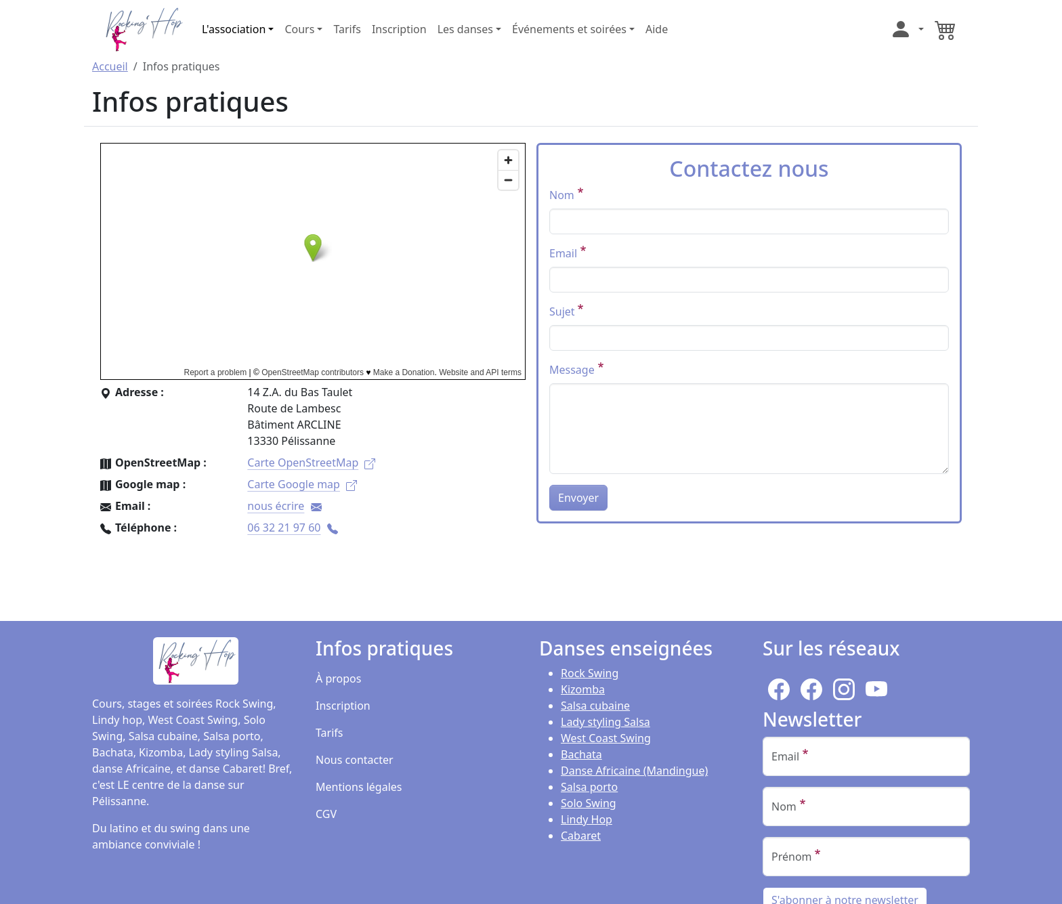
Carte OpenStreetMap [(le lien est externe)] (311, 462)
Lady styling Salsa (605, 721)
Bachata (581, 754)
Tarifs (347, 29)
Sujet (562, 311)
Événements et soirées (569, 29)
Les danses (465, 29)
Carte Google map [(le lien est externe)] (302, 484)
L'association (234, 29)
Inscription (399, 29)
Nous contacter (355, 759)
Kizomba (583, 689)
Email (563, 253)
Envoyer (578, 497)
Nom (561, 195)
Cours (299, 29)
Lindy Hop (586, 819)
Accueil (110, 66)
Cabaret (581, 835)
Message (572, 369)
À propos (338, 678)
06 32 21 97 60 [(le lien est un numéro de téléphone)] (292, 527)
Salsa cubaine (595, 705)
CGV (326, 813)
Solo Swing (588, 803)
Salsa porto (589, 786)
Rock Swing (589, 673)
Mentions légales (359, 786)
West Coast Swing (606, 738)
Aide (656, 29)
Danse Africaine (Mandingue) (634, 770)
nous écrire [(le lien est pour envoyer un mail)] (284, 506)
